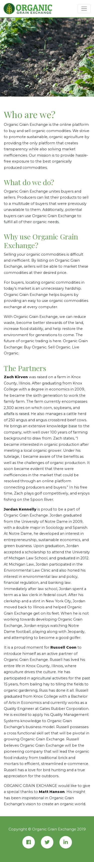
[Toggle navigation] (84, 8)
